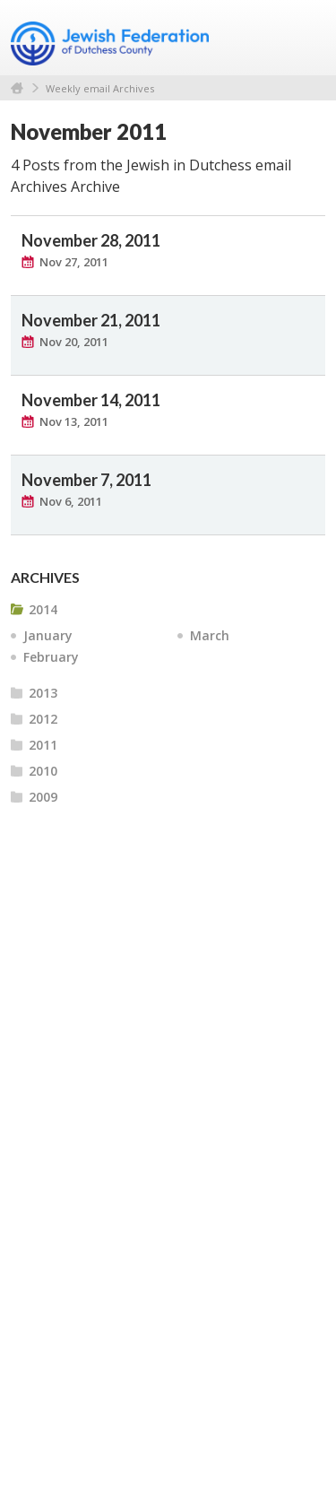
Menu (304, 38)
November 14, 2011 (91, 400)
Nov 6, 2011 (70, 501)
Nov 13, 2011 (73, 421)
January (48, 635)
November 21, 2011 (91, 320)
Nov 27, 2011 (73, 262)
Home (17, 88)
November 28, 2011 (91, 240)
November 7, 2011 (86, 480)
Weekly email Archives (100, 88)
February (51, 656)
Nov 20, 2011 (73, 342)
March (209, 635)
